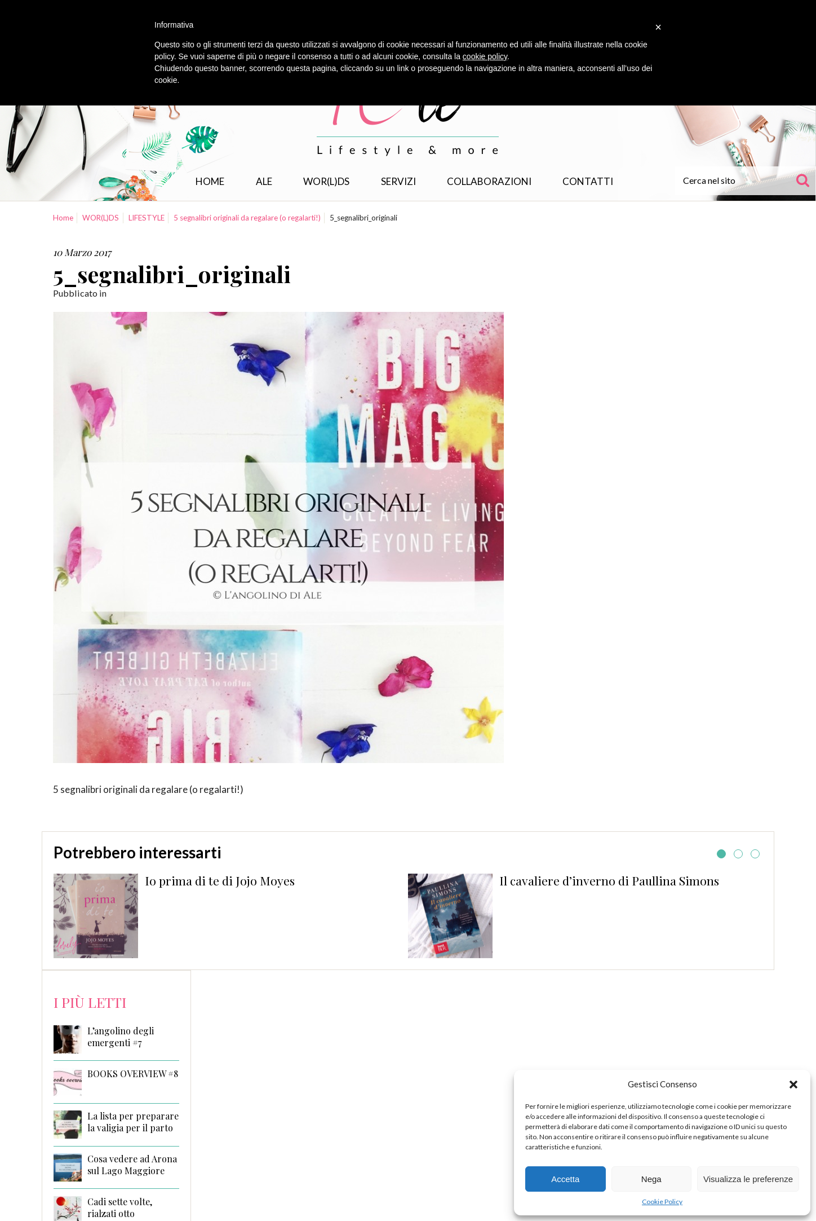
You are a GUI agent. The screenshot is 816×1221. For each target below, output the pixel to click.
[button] (793, 1084)
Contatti (587, 181)
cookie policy (485, 56)
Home (210, 181)
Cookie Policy (662, 1201)
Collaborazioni (489, 181)
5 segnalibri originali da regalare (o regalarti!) (247, 217)
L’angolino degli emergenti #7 (120, 1036)
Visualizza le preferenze (748, 1179)
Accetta (565, 1179)
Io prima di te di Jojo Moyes (220, 880)
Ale (264, 181)
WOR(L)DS (326, 181)
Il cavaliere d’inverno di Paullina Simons (609, 880)
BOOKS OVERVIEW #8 (132, 1073)
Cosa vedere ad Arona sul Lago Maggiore (132, 1164)
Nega (651, 1179)
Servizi (398, 181)
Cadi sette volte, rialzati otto (119, 1207)
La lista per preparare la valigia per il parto (133, 1122)
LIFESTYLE (146, 217)
